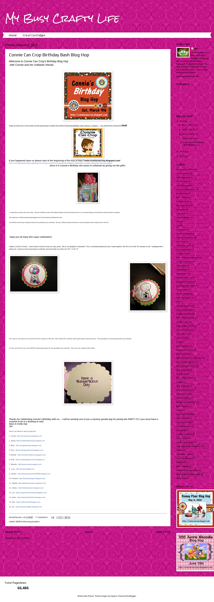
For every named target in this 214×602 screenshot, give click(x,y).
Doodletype (181, 273)
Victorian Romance (184, 458)
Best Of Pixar (182, 197)
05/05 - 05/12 (188, 125)
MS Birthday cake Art (185, 362)
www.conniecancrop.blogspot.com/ (102, 160)
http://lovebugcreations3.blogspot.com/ (29, 450)
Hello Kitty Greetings (185, 318)
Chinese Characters (185, 237)
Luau (178, 342)
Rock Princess (182, 406)
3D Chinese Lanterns (185, 169)
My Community (183, 370)
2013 (182, 121)
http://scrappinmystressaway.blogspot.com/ (31, 492)
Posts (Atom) (23, 538)
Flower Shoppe (183, 294)
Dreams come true (184, 277)
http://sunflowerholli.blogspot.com (28, 502)
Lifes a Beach (182, 334)
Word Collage (182, 466)
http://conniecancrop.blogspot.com (29, 436)
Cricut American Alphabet (187, 257)
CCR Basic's (181, 229)
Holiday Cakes (182, 322)
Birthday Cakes (183, 205)
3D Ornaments (182, 173)
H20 (178, 302)
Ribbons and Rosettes (186, 402)
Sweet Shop (181, 438)
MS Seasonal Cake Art (186, 366)
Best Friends (182, 193)
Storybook (181, 430)
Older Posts (163, 531)
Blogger (132, 596)
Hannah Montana (184, 306)
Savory (179, 410)
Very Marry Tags (183, 454)
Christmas (181, 241)
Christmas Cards (183, 245)
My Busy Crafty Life (62, 18)
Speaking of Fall (183, 422)
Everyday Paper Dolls (185, 286)
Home (13, 35)
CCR (178, 225)
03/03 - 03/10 (188, 138)
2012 (182, 151)
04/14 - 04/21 (188, 134)
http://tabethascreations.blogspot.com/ (32, 483)
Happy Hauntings (184, 314)
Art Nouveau (182, 181)
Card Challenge (183, 217)
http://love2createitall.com (25, 469)
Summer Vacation (184, 434)
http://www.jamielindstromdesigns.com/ (31, 497)
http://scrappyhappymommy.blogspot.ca (30, 459)
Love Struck (181, 338)
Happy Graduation (184, 310)
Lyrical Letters (182, 346)
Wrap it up (181, 478)
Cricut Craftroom (183, 262)
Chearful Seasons (184, 233)
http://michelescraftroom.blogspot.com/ (32, 455)
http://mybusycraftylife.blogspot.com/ (29, 507)
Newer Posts (13, 531)
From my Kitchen (183, 298)
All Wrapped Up (183, 177)
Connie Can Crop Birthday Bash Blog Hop (49, 54)
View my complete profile (187, 76)
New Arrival (181, 374)
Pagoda (179, 382)
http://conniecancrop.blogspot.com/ (30, 217)
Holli (124, 125)
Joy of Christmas (183, 330)
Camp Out (180, 213)
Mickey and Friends (184, 350)
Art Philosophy (183, 185)
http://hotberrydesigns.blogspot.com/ (32, 478)
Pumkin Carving (183, 398)
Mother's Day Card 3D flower (189, 358)
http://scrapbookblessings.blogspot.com (30, 441)
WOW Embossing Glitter (187, 470)
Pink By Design (182, 386)
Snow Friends (182, 418)
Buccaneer (181, 209)
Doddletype (181, 269)
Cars (178, 221)
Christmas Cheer (183, 249)
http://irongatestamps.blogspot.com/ (28, 445)
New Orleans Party (184, 378)
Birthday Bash (182, 201)
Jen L (196, 48)
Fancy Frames (182, 290)
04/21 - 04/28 (188, 129)
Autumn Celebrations (186, 189)
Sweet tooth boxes (185, 442)
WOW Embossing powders (28, 521)
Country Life (181, 253)
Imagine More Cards (185, 326)
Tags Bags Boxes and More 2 (189, 446)
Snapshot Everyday (184, 414)
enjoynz (113, 596)
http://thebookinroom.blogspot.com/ (31, 488)
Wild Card (180, 462)
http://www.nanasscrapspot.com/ (29, 464)
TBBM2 (179, 450)
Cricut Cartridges (34, 35)
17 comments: (41, 517)
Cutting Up (181, 266)
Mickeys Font (182, 354)
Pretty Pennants (183, 390)
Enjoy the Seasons (184, 282)
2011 (182, 156)
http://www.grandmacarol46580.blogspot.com (34, 474)
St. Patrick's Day (183, 426)
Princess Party (182, 394)
